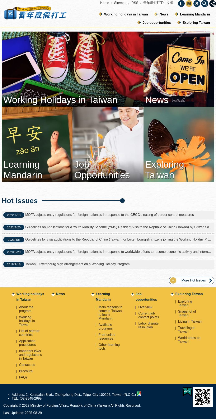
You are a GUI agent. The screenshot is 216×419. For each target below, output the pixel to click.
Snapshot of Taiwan (187, 313)
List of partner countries (29, 332)
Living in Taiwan (190, 321)
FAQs (23, 377)
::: (1, 29)
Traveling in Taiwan (186, 329)
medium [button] (189, 3)
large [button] (181, 3)
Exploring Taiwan (196, 22)
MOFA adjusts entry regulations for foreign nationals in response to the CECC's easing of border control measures (98, 215)
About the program (26, 309)
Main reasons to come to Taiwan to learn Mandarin (110, 312)
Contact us (27, 365)
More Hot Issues (194, 280)
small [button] (196, 3)
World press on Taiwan (189, 339)
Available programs (106, 326)
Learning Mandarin (195, 14)
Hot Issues (20, 201)
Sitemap (120, 3)
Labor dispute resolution (148, 325)
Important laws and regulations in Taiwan (30, 354)
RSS (134, 3)
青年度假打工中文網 (158, 3)
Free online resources (107, 336)
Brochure (26, 371)
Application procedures (27, 342)
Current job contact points (148, 315)
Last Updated (13, 413)
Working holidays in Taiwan (126, 14)
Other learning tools (109, 346)
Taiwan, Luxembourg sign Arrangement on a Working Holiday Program (66, 264)
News (164, 14)
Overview (145, 307)
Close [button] (212, 3)
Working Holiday (35, 13)
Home (104, 3)
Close (204, 3)
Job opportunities (157, 22)
